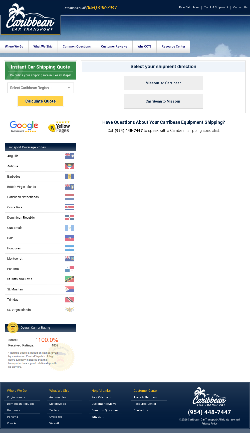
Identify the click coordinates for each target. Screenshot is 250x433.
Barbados (40, 176)
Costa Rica (40, 207)
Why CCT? (144, 46)
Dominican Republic (40, 217)
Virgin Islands (16, 397)
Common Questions (77, 46)
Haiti (40, 238)
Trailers (54, 410)
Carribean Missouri (163, 101)
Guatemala (40, 228)
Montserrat (40, 258)
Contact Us (240, 7)
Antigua (40, 166)
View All (12, 423)
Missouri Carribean (163, 83)
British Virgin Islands (40, 187)
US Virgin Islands (40, 310)
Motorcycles (57, 403)
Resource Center (173, 46)
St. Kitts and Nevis (40, 279)
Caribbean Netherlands (40, 197)
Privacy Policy (209, 423)
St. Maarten (40, 289)
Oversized (56, 416)
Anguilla (40, 156)
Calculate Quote (40, 101)
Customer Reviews (114, 46)
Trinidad (40, 299)
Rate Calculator (189, 7)
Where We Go (14, 46)
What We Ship (43, 46)
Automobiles (57, 397)
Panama (40, 269)
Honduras (40, 248)
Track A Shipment (216, 7)
